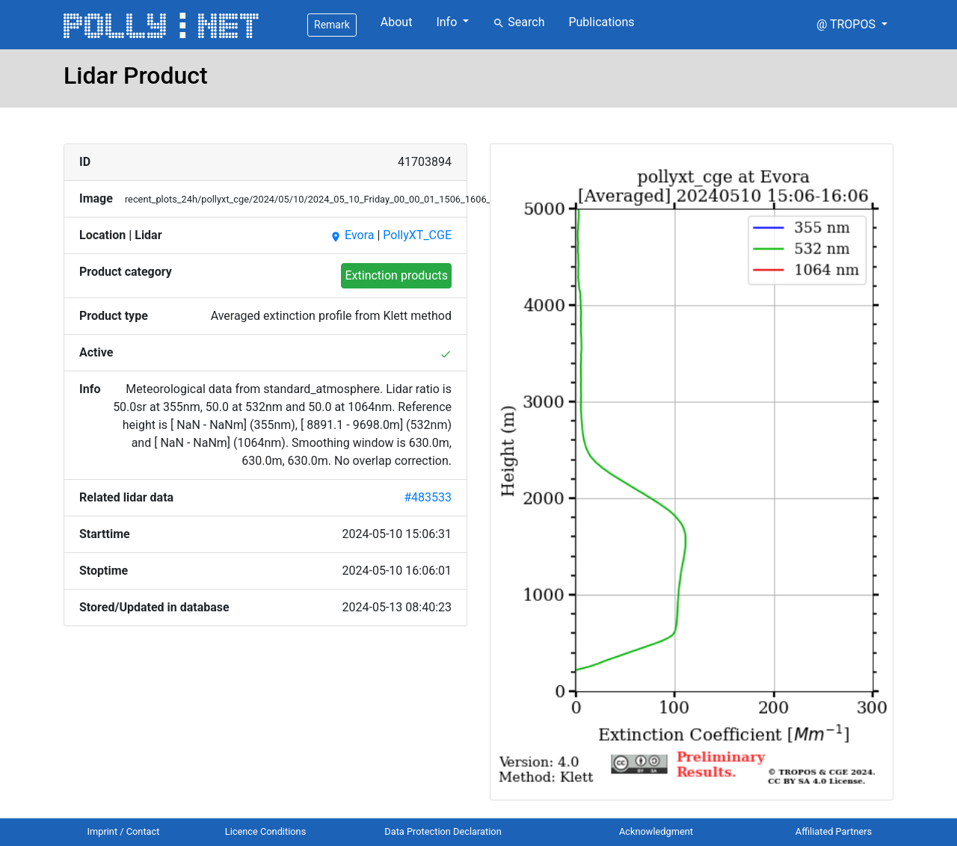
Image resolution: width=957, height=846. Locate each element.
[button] (851, 25)
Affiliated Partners (834, 831)
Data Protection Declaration (442, 831)
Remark (332, 25)
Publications (601, 22)
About (397, 22)
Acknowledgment (656, 831)
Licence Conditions (266, 831)
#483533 (428, 497)
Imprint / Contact (123, 831)
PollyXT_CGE (417, 235)
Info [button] (448, 22)
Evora (352, 235)
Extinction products (396, 275)
